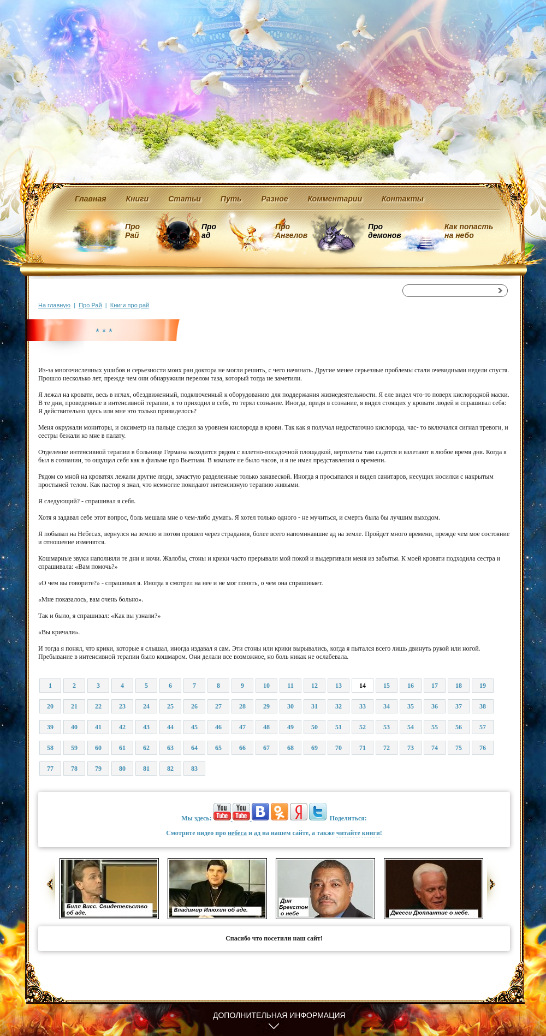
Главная (90, 198)
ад (257, 833)
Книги (137, 198)
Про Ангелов (291, 231)
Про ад (208, 231)
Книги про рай (129, 305)
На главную (54, 305)
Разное (274, 198)
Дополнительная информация (279, 1015)
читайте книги (358, 833)
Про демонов (384, 231)
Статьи (184, 198)
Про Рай (132, 231)
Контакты (403, 198)
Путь (231, 198)
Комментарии (335, 198)
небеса (237, 833)
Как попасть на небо (468, 231)
